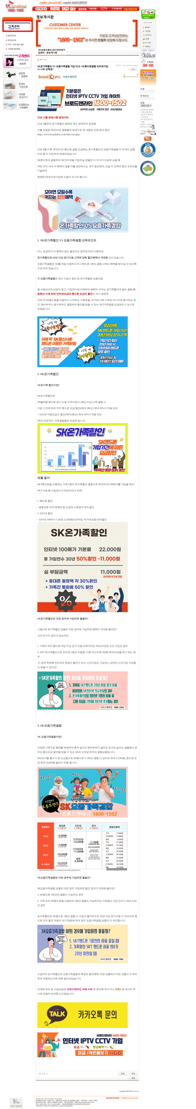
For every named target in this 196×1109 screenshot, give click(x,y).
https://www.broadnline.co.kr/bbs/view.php (58, 134)
